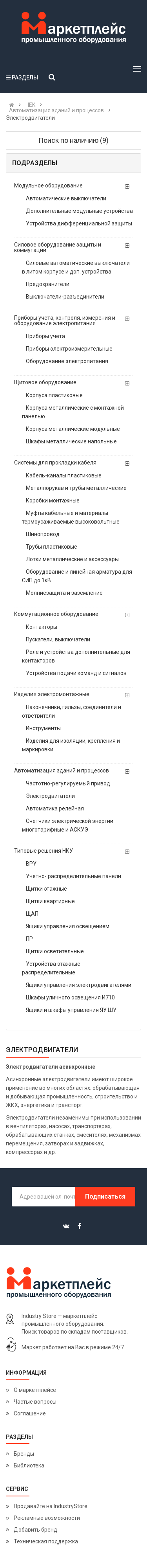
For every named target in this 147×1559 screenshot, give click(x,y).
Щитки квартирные (50, 901)
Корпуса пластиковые (54, 395)
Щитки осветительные (55, 951)
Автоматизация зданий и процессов (61, 770)
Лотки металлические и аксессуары (72, 559)
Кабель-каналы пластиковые (64, 475)
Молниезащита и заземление (64, 593)
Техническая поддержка (46, 1541)
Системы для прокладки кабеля (55, 462)
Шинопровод (43, 534)
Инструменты (43, 728)
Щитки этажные (46, 889)
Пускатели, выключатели (58, 639)
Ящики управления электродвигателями (78, 985)
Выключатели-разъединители (65, 296)
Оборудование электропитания (67, 361)
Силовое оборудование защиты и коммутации (57, 247)
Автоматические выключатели (66, 198)
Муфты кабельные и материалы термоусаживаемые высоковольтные (71, 517)
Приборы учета (45, 336)
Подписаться (105, 1196)
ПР (29, 939)
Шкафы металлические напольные (71, 441)
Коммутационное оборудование (56, 614)
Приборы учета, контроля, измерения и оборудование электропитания (64, 320)
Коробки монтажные (53, 500)
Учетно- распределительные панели (73, 876)
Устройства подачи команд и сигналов (76, 673)
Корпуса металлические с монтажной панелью (73, 412)
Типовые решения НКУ (43, 851)
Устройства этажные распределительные (51, 968)
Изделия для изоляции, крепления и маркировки (71, 745)
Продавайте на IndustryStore (50, 1506)
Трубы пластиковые (51, 547)
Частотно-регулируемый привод (68, 783)
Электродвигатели (50, 796)
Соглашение (30, 1413)
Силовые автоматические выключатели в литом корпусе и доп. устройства (76, 267)
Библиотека (29, 1465)
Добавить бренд (35, 1530)
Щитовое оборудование (45, 382)
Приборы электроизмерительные (69, 349)
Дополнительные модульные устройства (79, 211)
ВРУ (31, 864)
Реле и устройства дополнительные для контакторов (76, 656)
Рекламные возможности (47, 1518)
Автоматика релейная (55, 808)
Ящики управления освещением (67, 926)
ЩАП (32, 914)
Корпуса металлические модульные (73, 429)
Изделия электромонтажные (51, 694)
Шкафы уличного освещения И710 (70, 997)
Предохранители (47, 284)
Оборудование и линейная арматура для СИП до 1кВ (77, 576)
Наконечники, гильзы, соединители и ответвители (71, 711)
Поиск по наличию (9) (73, 140)
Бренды (24, 1454)
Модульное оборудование (48, 185)
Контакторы (41, 627)
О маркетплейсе (35, 1390)
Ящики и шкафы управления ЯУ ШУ (71, 1010)
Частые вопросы (35, 1402)
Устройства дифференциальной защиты (79, 223)
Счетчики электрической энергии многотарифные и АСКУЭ (67, 825)
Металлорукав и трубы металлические (76, 488)
